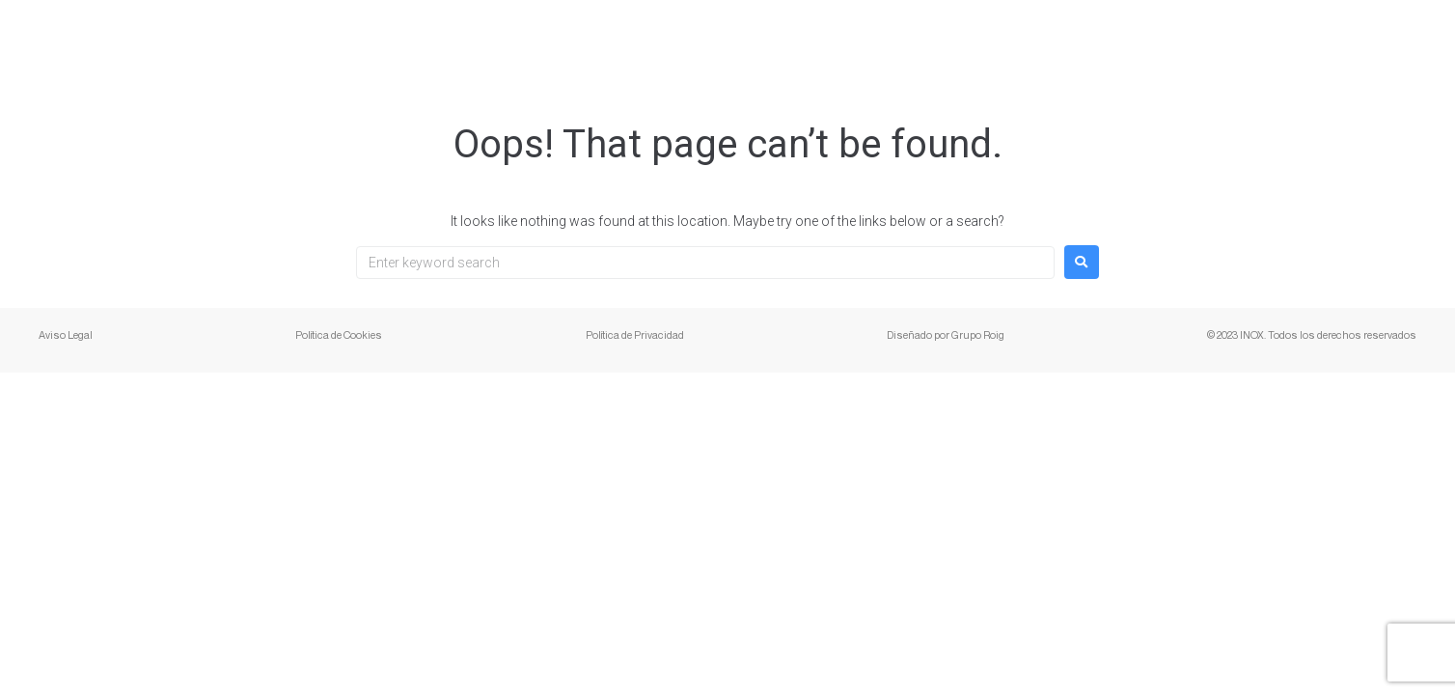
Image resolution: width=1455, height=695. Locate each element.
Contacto (1374, 43)
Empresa (621, 43)
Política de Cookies (338, 334)
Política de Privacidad (635, 334)
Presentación (870, 43)
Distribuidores (1235, 43)
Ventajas (1101, 43)
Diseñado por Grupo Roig (945, 334)
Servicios (736, 43)
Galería (996, 43)
